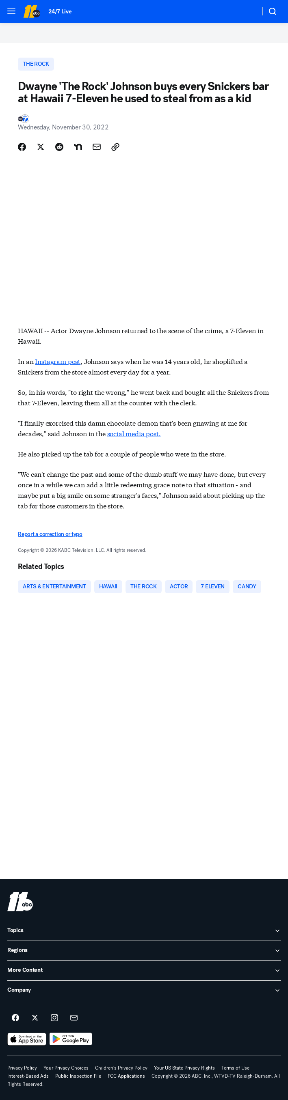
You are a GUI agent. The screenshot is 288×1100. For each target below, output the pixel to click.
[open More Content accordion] (144, 970)
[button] (11, 11)
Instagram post (57, 361)
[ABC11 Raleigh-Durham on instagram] (54, 1018)
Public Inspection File (78, 1076)
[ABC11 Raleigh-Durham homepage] (31, 11)
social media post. (134, 433)
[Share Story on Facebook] (22, 147)
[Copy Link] (115, 147)
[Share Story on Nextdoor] (78, 147)
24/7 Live (59, 11)
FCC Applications (126, 1076)
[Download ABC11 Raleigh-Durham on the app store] (26, 1039)
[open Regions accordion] (144, 950)
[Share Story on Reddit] (59, 147)
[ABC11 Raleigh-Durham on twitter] (35, 1018)
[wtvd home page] (20, 901)
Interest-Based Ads (28, 1076)
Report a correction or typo (50, 534)
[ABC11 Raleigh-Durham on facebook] (15, 1018)
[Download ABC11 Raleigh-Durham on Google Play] (71, 1039)
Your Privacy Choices (66, 1068)
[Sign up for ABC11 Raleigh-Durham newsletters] (74, 1018)
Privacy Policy (22, 1068)
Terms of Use (235, 1068)
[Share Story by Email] (97, 147)
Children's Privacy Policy (121, 1068)
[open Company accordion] (144, 990)
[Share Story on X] (41, 147)
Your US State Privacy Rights (184, 1068)
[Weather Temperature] (247, 11)
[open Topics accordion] (144, 931)
